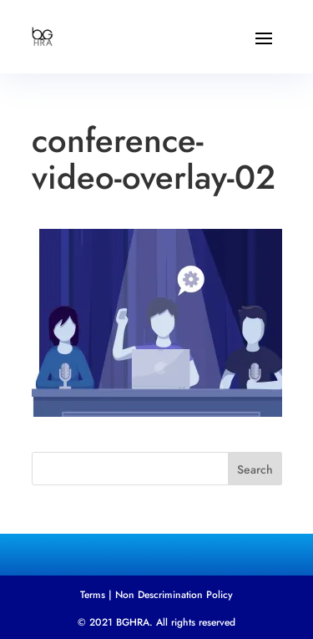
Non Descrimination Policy (174, 594)
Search (255, 469)
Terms (92, 594)
